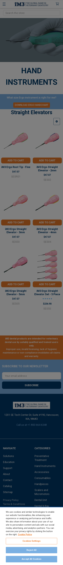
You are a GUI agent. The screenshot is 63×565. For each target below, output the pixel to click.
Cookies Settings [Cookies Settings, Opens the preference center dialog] (31, 541)
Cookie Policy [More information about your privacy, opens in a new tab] (25, 535)
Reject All (31, 550)
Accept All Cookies (31, 559)
